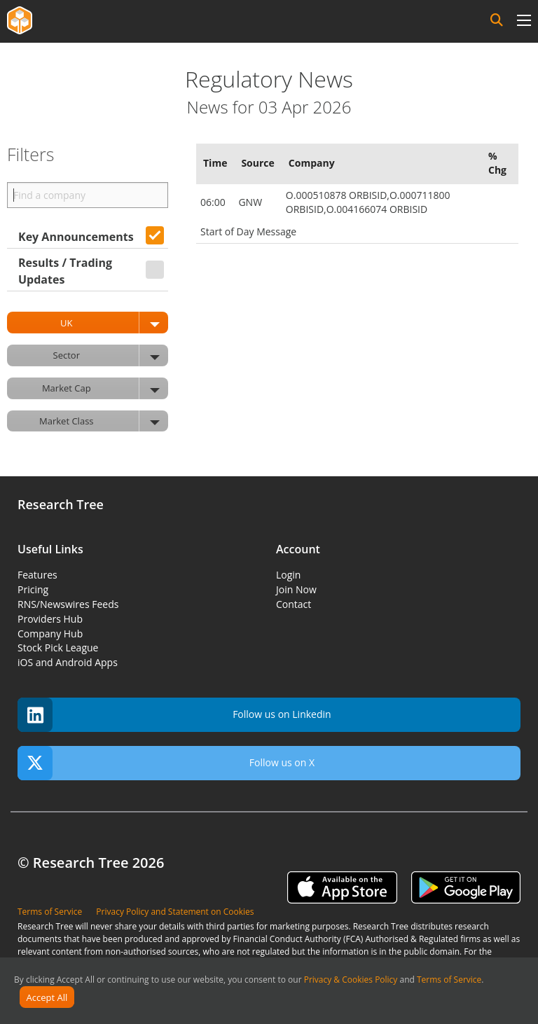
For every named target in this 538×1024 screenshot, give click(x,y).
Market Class (103, 421)
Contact (293, 604)
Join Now (296, 589)
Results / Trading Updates (65, 271)
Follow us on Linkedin (174, 715)
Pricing (33, 589)
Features (37, 574)
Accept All (47, 997)
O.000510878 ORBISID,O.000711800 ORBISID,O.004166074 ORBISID (368, 202)
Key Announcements (76, 236)
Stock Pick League (58, 647)
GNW (251, 202)
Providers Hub (50, 618)
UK (114, 322)
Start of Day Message (248, 231)
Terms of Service (449, 979)
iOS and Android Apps (68, 662)
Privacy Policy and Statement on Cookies (175, 912)
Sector (110, 355)
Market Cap (105, 388)
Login (288, 574)
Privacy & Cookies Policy (351, 979)
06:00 (214, 202)
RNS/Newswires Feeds (68, 604)
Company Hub (50, 633)
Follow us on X (166, 763)
